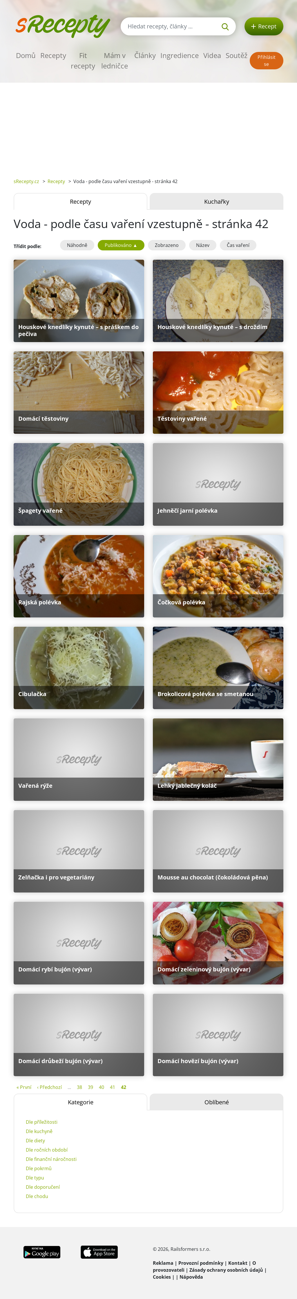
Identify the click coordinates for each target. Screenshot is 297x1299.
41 (112, 1087)
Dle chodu (37, 1196)
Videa (212, 55)
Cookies (162, 1277)
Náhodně (77, 245)
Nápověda (191, 1277)
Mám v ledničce (114, 60)
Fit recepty (83, 60)
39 (90, 1087)
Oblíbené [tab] (216, 1102)
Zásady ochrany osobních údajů (226, 1270)
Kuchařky (216, 201)
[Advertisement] (148, 126)
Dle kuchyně (39, 1131)
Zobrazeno (167, 245)
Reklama (163, 1263)
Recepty (53, 55)
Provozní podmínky (200, 1263)
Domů (26, 55)
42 (123, 1087)
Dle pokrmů (39, 1168)
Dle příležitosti (41, 1122)
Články (145, 55)
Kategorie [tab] (80, 1102)
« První (24, 1087)
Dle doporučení (43, 1187)
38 (79, 1087)
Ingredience (179, 55)
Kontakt (237, 1263)
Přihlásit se (267, 60)
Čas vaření (238, 245)
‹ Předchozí (49, 1087)
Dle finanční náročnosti (51, 1159)
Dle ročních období (47, 1150)
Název (202, 245)
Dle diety (35, 1140)
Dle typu (35, 1178)
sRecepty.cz (26, 181)
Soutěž (236, 55)
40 (101, 1087)
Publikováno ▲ (121, 245)
